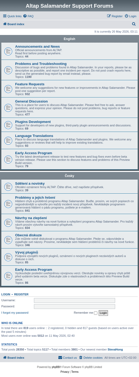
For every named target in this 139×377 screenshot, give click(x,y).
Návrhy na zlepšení (31, 218)
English (69, 39)
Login (5, 294)
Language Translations (34, 136)
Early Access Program (33, 153)
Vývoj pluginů (26, 252)
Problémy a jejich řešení (35, 197)
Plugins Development (33, 122)
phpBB (56, 367)
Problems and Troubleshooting (41, 64)
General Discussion (31, 101)
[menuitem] (28, 16)
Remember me (85, 313)
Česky (69, 176)
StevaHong (115, 349)
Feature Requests (30, 84)
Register (21, 294)
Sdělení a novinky (30, 183)
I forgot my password (14, 312)
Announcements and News (37, 46)
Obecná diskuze (28, 235)
